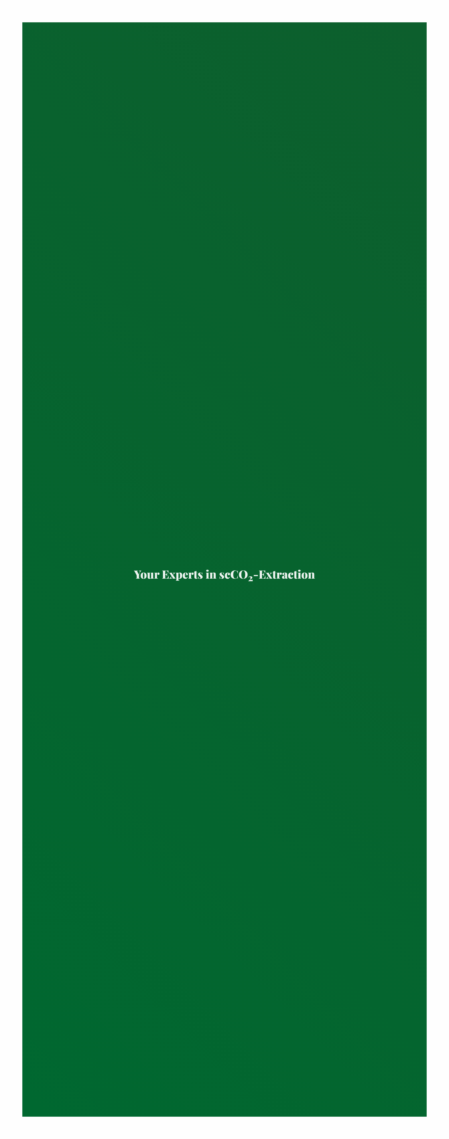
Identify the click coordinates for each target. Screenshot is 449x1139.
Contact (23, 1133)
